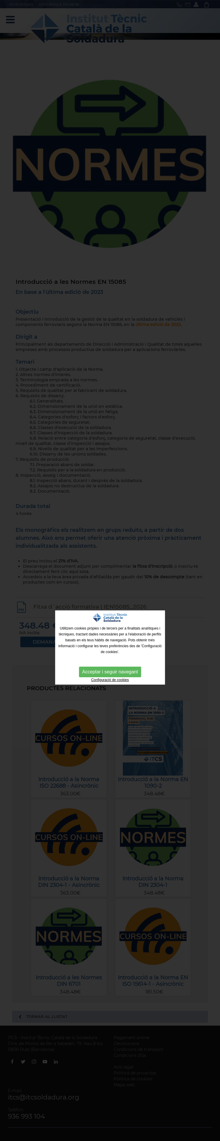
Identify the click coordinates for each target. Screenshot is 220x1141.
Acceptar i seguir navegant (110, 671)
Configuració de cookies (110, 680)
